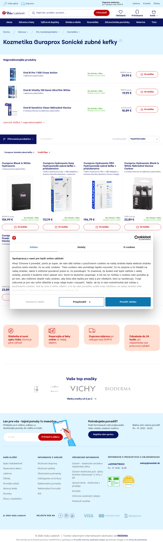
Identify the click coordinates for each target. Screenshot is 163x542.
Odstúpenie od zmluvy (49, 478)
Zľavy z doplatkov (12, 499)
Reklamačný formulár (49, 488)
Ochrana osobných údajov (86, 496)
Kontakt (76, 491)
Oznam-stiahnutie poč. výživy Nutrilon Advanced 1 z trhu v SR (87, 474)
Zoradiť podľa (119, 136)
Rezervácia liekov (12, 468)
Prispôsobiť (81, 301)
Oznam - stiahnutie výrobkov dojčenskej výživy (87, 465)
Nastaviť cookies (81, 501)
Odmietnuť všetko (34, 301)
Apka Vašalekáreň (12, 463)
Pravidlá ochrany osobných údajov (89, 540)
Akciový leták (10, 488)
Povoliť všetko (128, 301)
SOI (39, 494)
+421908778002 (116, 464)
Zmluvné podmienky (138, 540)
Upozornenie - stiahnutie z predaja (86, 484)
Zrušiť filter (44, 150)
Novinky (7, 494)
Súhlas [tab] (34, 247)
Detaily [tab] (81, 247)
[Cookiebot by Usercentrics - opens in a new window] (137, 238)
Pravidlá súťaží (11, 484)
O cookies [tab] (129, 247)
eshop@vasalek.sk (150, 463)
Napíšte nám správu (103, 434)
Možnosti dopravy (47, 463)
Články (6, 478)
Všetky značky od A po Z (81, 399)
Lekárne (7, 473)
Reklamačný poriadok (49, 484)
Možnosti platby (46, 468)
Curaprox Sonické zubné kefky (19, 150)
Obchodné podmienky (49, 473)
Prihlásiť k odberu (51, 437)
